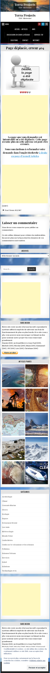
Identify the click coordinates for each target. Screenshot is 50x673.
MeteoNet (36, 40)
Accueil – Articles (21, 29)
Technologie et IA (9, 571)
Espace (5, 519)
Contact (25, 40)
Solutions (14, 40)
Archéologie (7, 497)
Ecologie (5, 514)
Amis (33, 29)
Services (5, 558)
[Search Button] (46, 24)
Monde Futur (7, 536)
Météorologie (7, 532)
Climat (4, 501)
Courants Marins (9, 505)
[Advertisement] (25, 114)
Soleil (4, 562)
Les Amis (5, 527)
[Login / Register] (42, 24)
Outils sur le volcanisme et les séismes (18, 545)
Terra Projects (24, 4)
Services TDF (38, 34)
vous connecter (18, 227)
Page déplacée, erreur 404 (25, 48)
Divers (5, 510)
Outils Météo (7, 540)
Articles (34, 156)
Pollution (5, 549)
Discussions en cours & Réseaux (18, 34)
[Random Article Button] (39, 24)
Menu (7, 24)
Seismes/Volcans (9, 553)
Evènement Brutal (9, 523)
